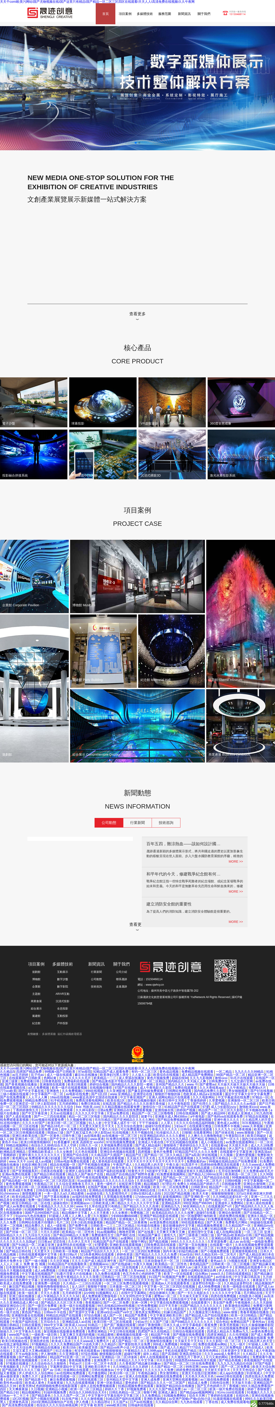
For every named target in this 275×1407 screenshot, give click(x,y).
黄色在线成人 (255, 1347)
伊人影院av (102, 1132)
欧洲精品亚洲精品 (13, 1152)
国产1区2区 (99, 1094)
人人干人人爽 (38, 1097)
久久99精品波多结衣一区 (231, 1197)
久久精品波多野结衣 (238, 1283)
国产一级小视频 (36, 1261)
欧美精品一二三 (105, 1078)
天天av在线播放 (62, 1113)
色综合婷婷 (14, 1209)
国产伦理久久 (203, 1103)
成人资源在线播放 (132, 1078)
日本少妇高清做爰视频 (87, 1222)
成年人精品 (151, 1354)
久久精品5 (7, 1071)
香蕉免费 (211, 1325)
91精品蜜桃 (105, 1334)
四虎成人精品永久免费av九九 (228, 1331)
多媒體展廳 (49, 1034)
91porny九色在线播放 (31, 1216)
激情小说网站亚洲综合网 (199, 1270)
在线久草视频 (141, 1187)
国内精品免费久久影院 (210, 1091)
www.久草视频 (253, 1126)
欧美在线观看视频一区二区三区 (192, 1248)
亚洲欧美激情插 (155, 1399)
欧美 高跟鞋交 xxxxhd (88, 1142)
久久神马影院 (86, 1110)
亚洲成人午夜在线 (151, 1142)
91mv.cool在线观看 (231, 1392)
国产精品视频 (159, 1241)
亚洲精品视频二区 (97, 1168)
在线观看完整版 (200, 1126)
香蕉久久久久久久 (165, 1129)
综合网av (202, 1273)
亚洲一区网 (139, 1302)
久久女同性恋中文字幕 (135, 1296)
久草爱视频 (217, 1100)
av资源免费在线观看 (165, 1222)
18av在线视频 (60, 1097)
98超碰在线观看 (262, 1222)
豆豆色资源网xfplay (191, 1219)
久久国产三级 (159, 1322)
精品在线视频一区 (63, 1164)
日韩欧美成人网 (104, 1203)
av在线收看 (92, 1136)
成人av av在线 (239, 1241)
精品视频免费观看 (210, 1225)
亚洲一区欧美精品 (110, 1383)
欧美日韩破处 (257, 1136)
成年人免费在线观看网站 (79, 1129)
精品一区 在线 (249, 1219)
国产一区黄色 (50, 1136)
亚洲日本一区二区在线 (31, 1139)
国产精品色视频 (230, 1360)
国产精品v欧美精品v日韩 (235, 1235)
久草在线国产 (147, 1180)
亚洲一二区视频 (11, 1225)
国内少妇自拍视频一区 (258, 1139)
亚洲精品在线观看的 (226, 1238)
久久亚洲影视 (116, 1091)
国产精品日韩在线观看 (50, 1174)
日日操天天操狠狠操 (73, 1280)
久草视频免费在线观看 (117, 1145)
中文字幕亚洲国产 (133, 1097)
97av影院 (84, 1071)
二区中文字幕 (251, 1168)
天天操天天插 (242, 1383)
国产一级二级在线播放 (210, 1148)
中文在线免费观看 (145, 1347)
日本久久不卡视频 (53, 1360)
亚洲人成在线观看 (259, 1203)
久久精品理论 (101, 1402)
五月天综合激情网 (93, 1338)
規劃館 (36, 972)
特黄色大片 (136, 1171)
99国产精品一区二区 (231, 1075)
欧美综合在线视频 (166, 1075)
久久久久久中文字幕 (90, 1113)
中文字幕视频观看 (69, 1168)
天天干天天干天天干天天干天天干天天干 (156, 1161)
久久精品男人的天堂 (257, 1120)
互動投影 (62, 1016)
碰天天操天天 (204, 1267)
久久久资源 (38, 1248)
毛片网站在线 (253, 1293)
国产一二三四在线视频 (50, 1116)
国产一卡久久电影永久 (193, 1293)
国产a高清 (192, 1155)
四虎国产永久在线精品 (154, 1331)
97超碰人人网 (258, 1344)
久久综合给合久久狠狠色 (49, 1363)
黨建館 (36, 1016)
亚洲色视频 (48, 1280)
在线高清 (109, 1103)
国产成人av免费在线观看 (18, 1206)
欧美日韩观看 (78, 1084)
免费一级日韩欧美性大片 (46, 1200)
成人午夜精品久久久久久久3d (58, 1296)
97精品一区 (260, 1097)
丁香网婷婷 (8, 1155)
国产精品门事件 (170, 1180)
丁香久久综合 (109, 1129)
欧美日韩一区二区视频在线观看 (38, 1187)
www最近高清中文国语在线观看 (95, 1097)
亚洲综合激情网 (255, 1184)
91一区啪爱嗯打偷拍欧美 (199, 1216)
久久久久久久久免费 (160, 1370)
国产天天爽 (214, 1222)
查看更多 (137, 314)
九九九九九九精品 (176, 1139)
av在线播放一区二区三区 (120, 1136)
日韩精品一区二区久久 (193, 1238)
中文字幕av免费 (248, 1200)
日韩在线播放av (103, 1370)
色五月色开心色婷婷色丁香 (142, 1273)
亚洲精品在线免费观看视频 (133, 1110)
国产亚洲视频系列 (25, 1171)
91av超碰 (83, 1180)
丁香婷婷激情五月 (26, 1110)
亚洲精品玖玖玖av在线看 (24, 1290)
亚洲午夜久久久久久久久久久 (40, 1155)
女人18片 (79, 1286)
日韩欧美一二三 (102, 1225)
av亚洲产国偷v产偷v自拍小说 (190, 1399)
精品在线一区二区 (110, 1209)
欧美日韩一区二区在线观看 (113, 1322)
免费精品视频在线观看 (197, 1071)
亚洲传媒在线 (165, 1110)
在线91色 (243, 1395)
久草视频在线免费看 (118, 1197)
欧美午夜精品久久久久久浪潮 (78, 1277)
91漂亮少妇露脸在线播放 (235, 1248)
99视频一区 (188, 1344)
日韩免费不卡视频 (227, 1126)
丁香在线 (212, 1402)
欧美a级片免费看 (21, 1190)
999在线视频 (94, 1091)
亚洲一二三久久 (262, 1197)
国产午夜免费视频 (113, 1309)
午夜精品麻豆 (148, 1373)
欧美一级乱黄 (29, 1293)
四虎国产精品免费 (29, 1071)
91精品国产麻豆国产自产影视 (245, 1299)
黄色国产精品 (32, 1312)
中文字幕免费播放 (130, 1370)
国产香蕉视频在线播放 (21, 1084)
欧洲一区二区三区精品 (86, 1389)
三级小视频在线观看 (15, 1094)
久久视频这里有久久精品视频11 (193, 1171)
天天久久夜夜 (50, 1293)
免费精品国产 (240, 1322)
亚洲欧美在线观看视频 (125, 1245)
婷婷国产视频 (186, 1110)
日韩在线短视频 (47, 1190)
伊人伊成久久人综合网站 (37, 1373)
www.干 (192, 1084)
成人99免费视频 (209, 1286)
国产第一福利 (204, 1318)
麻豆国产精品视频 (22, 1286)
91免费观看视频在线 (223, 1219)
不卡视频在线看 (257, 1110)
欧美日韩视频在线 (15, 1341)
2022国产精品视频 (177, 1193)
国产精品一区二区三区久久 (182, 1177)
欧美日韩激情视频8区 (36, 1142)
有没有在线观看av (87, 1350)
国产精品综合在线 (217, 1177)
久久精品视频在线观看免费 (121, 1107)
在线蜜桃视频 (202, 1120)
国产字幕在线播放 (57, 1197)
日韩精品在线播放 (47, 1347)
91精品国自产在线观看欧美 (67, 1264)
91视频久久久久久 (260, 1392)
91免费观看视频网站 (171, 1174)
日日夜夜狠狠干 (209, 1309)
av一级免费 (20, 1257)
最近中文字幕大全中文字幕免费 (248, 1094)
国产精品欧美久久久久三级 (21, 1370)
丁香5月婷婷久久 (155, 1248)
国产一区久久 (230, 1139)
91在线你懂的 (10, 1123)
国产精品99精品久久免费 (71, 1235)
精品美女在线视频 (13, 1200)
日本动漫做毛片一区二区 (162, 1261)
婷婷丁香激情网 (149, 1325)
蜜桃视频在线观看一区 (132, 1334)
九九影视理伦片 (117, 1193)
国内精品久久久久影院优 (121, 1116)
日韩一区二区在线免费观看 (242, 1309)
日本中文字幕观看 (65, 1338)
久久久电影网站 (204, 1097)
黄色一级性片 (107, 1184)
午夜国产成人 (123, 1164)
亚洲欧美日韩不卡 (98, 1367)
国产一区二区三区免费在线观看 (178, 1280)
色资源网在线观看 (98, 1318)
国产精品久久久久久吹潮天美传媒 (141, 1103)
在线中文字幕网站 (134, 1293)
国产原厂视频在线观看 (120, 1325)
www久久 (217, 1273)
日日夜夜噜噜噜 (74, 1187)
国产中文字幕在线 (31, 1091)
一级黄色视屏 (50, 1267)
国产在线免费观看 (13, 1097)
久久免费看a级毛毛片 (258, 1171)
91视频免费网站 (175, 1395)
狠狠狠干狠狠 (97, 1286)
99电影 (130, 1209)
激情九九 (170, 1235)
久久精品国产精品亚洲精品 (244, 1209)
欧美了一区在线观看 (178, 1273)
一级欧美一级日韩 (44, 1334)
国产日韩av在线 (131, 1261)
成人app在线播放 (232, 1373)
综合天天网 (197, 1395)
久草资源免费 (217, 1241)
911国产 (154, 1277)
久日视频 (37, 1389)
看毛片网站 (110, 1238)
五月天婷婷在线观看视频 (176, 1158)
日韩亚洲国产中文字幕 (74, 1270)
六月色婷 (189, 1257)
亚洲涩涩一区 (25, 1103)
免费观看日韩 (30, 1081)
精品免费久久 (35, 1225)
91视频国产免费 (174, 1277)
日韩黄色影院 (52, 1081)
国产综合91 (149, 1219)
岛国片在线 (132, 1248)
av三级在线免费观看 (215, 1379)
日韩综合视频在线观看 (196, 1129)
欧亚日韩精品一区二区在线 (31, 1203)
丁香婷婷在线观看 (220, 1395)
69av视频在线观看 (98, 1257)
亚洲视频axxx (80, 1203)
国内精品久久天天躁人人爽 (187, 1081)
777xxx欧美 (8, 1091)
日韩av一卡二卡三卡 (15, 1395)
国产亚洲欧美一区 (197, 1197)
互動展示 (62, 972)
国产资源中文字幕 (82, 1312)
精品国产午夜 (161, 1334)
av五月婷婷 (20, 1075)
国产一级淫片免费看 (43, 1306)
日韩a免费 (104, 1110)
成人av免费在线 (119, 1299)
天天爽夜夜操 (19, 1389)
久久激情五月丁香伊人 (187, 1357)
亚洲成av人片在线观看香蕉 (171, 1283)
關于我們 (204, 14)
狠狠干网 (149, 1392)
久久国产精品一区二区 (167, 1367)
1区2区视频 (20, 1399)
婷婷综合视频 (100, 1084)
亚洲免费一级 (193, 1200)
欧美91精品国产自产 (27, 1197)
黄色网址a (19, 1158)
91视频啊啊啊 (34, 1209)
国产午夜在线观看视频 (92, 1177)
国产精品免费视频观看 (173, 1120)
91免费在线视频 (118, 1139)
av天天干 (66, 1148)
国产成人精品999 (213, 1113)
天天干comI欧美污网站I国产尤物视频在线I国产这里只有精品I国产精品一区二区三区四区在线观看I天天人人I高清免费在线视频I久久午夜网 (97, 1068)
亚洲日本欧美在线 (25, 1136)
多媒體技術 (145, 14)
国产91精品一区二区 (220, 1200)
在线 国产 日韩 (253, 1238)
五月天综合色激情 (130, 1126)
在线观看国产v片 (220, 1206)
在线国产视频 (98, 1187)
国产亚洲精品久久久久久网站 (134, 1120)
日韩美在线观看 (52, 1171)
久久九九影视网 (201, 1078)
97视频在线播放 (17, 1363)
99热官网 (192, 1367)
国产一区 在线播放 (44, 1257)
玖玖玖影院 (164, 1360)
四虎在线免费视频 (224, 1296)
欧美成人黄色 (35, 1383)
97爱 (205, 1107)
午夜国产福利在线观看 (110, 1171)
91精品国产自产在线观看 (182, 1107)
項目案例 (125, 14)
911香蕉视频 (242, 1129)
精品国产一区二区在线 (225, 1187)
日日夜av (44, 1241)
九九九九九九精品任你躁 (235, 1363)
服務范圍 (164, 14)
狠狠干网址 (139, 1241)
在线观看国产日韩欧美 (25, 1078)
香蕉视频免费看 (80, 1360)
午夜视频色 (243, 1302)
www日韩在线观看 (229, 1376)
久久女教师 (64, 1152)
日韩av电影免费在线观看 (72, 1161)
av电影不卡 (224, 1267)
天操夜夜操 (55, 1383)
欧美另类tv (26, 1386)
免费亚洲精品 (98, 1331)
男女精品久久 (241, 1280)
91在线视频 (120, 1132)
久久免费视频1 (73, 1091)
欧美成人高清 (62, 1341)
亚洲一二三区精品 (25, 1229)
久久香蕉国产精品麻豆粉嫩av (140, 1363)
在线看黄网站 (203, 1132)
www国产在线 (60, 1309)
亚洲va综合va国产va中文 (115, 1312)
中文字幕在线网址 (38, 1177)
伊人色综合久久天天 (233, 1270)
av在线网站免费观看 (71, 1373)
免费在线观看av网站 (213, 1344)
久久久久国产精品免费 (165, 1389)
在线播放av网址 (13, 1328)
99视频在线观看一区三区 (170, 1338)
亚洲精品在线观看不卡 (251, 1267)
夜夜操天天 (35, 1328)
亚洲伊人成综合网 (78, 1171)
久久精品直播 (123, 1257)
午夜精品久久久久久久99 (56, 1206)
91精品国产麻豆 (150, 1235)
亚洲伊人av (184, 1267)
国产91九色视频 (71, 1257)
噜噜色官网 (127, 1232)
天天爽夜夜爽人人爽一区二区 (196, 1328)
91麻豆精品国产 (175, 1312)
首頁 (105, 14)
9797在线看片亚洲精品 (102, 1200)
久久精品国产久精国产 (107, 1155)
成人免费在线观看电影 (237, 1402)
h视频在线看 (238, 1261)
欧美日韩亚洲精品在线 (140, 1190)
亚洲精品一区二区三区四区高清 (53, 1180)
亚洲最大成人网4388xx (171, 1116)
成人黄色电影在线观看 (108, 1161)
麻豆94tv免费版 (11, 1219)
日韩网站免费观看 (179, 1091)
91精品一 (95, 1325)
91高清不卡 (189, 1164)
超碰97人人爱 (16, 1309)
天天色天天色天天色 (200, 1376)
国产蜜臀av (207, 1084)
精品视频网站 (32, 1392)
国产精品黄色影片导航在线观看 (115, 1081)
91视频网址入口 (107, 1293)
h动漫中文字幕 (158, 1171)
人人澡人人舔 (142, 1075)
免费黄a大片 (258, 1087)
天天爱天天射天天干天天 (97, 1126)
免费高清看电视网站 (90, 1100)
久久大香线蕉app (212, 1087)
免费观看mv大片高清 (231, 1318)
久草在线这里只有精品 (105, 1206)
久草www (137, 1270)
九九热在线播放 (86, 1148)
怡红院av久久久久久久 (62, 1328)
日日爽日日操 (104, 1290)
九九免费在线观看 (108, 1273)
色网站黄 (50, 1078)
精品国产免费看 (136, 1315)
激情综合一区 (153, 1107)
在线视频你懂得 (101, 1087)
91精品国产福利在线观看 (124, 1399)
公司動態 (109, 823)
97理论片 (168, 1184)
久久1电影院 (175, 1309)
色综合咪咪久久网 (162, 1293)
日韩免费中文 (219, 1081)
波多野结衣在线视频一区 (75, 1245)
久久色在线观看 (86, 1152)
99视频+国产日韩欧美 (61, 1071)
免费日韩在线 (91, 1103)
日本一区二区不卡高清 (101, 1363)
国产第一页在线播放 (193, 1245)
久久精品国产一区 (238, 1225)
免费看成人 (119, 1177)
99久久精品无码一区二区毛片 (216, 1254)
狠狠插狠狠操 (113, 1350)
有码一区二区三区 (144, 1071)
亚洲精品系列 (171, 1203)
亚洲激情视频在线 (245, 1251)
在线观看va (219, 1145)
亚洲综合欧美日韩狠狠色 (118, 1148)
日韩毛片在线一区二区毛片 (203, 1180)
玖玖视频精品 (252, 1123)
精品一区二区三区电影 (85, 1116)
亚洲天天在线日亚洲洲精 (200, 1373)
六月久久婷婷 (50, 1232)
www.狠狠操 (246, 1132)
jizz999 (89, 1293)
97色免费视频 (147, 1306)
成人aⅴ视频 (43, 1161)
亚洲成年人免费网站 (229, 1203)
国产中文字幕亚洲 (35, 1113)
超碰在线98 (180, 1078)
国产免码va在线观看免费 (225, 1116)
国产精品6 (255, 1257)
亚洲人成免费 (151, 1379)
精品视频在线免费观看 (166, 1376)
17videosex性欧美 (148, 1197)
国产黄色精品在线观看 (175, 1148)
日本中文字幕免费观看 (57, 1110)
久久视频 (227, 1155)
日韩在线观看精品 (239, 1273)
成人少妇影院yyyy (224, 1107)
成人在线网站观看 (229, 1232)
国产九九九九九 (193, 1209)
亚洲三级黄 (10, 1081)
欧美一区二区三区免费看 (111, 1270)
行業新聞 (137, 823)
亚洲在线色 (108, 1219)
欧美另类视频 (230, 1325)
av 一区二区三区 (195, 1389)
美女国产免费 (223, 1302)
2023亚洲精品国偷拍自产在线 (52, 1402)
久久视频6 (101, 1216)
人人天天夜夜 (100, 1213)
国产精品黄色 (42, 1395)
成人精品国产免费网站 (198, 1075)
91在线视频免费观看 (234, 1328)
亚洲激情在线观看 (53, 1084)
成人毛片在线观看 (211, 1257)
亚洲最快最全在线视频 (27, 1315)
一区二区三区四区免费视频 (141, 1251)
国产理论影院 (44, 1168)
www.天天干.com (21, 1161)
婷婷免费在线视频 (232, 1216)
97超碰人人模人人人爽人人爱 (70, 1216)
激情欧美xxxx (248, 1107)
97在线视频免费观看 (121, 1142)
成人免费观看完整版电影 (100, 1296)
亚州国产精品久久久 (170, 1084)
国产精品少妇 (10, 1392)
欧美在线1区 (116, 1100)
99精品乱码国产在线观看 (64, 1315)
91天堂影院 (79, 1139)
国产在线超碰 (121, 1264)
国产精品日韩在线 (19, 1251)
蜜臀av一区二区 (166, 1296)
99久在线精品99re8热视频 (116, 1306)
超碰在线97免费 (58, 1219)
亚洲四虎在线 (40, 1341)
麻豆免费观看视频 (63, 1379)
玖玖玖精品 (103, 1120)
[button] (136, 143)
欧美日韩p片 (69, 1254)
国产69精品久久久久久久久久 (192, 1322)
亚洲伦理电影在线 (147, 1168)
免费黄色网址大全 (168, 1200)
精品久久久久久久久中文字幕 (138, 1203)
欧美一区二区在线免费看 (171, 1187)
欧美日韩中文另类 (172, 1100)
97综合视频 (92, 1315)
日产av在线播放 (141, 1402)
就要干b (147, 1116)
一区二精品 (224, 1071)
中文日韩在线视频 (123, 1331)
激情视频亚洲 (32, 1193)
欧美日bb (70, 1347)
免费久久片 (30, 1376)
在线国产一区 (265, 1078)
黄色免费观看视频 (19, 1184)
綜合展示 (36, 1008)
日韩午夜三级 (72, 1136)
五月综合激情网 (229, 1171)
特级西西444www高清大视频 (196, 1360)
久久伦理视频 (239, 1334)
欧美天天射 (201, 1193)
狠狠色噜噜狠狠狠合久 (53, 1286)
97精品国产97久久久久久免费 (196, 1152)
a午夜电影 (198, 1116)
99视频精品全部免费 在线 (40, 1129)
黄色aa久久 (218, 1261)
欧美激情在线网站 (238, 1306)
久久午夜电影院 (179, 1103)
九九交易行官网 (242, 1081)
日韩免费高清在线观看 (160, 1245)
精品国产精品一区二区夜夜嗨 (127, 1222)
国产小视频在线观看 (45, 1399)
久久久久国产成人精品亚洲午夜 (94, 1261)
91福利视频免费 (55, 1392)
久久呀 (191, 1309)
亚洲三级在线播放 (22, 1296)
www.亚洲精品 (120, 1094)
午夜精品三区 (44, 1184)
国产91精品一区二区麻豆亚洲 (33, 1245)
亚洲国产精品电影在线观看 (159, 1216)
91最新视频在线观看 (228, 1399)
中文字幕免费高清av (146, 1139)
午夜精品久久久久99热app (143, 1350)
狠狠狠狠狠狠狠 (223, 1193)
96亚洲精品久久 (194, 1206)
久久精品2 (250, 1354)
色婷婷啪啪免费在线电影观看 (57, 1386)
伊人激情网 (49, 1354)
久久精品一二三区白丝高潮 (82, 1283)
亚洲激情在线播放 (159, 1341)
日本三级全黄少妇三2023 (171, 1229)
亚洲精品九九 (171, 1206)
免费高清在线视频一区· (26, 1299)
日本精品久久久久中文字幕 (135, 1360)
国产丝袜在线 (225, 1132)
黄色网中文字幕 (27, 1280)
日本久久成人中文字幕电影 (183, 1325)
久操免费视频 (120, 1187)
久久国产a (120, 1402)
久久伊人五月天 (79, 1241)
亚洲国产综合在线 (76, 1155)
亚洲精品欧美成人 (41, 1152)
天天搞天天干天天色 (141, 1158)
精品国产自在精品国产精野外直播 (130, 1174)
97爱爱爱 (101, 1245)
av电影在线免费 (78, 1094)
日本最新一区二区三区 (125, 1286)
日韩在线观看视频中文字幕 (38, 1254)
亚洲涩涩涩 (214, 1209)
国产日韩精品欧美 (82, 1229)
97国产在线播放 (126, 1087)
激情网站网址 (240, 1357)
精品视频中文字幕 (75, 1213)
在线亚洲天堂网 (130, 1184)
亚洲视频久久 (129, 1219)
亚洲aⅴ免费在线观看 (17, 1174)
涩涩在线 (59, 1241)
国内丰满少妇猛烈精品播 (181, 1251)
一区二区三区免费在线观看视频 (126, 1283)
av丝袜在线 (224, 1277)
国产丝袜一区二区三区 (22, 1232)
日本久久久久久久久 (173, 1190)
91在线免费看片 (168, 1257)
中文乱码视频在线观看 (182, 1142)
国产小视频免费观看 (215, 1251)
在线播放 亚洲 (63, 1177)
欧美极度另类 (89, 1347)
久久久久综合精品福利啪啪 (195, 1123)
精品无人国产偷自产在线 (86, 1174)
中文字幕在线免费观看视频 (169, 1302)
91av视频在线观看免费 (48, 1120)
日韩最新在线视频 (260, 1148)
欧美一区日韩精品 (244, 1315)
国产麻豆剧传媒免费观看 (146, 1091)
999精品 (130, 1280)
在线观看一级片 (221, 1245)
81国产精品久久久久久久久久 (201, 1306)
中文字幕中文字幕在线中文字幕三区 (114, 1395)
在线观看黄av (47, 1148)
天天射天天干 (154, 1290)
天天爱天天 (42, 1251)
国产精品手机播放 (85, 1219)
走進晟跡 (121, 986)
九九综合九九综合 (38, 1235)
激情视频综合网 (110, 1354)
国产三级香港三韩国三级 (197, 1235)
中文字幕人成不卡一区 (120, 1123)
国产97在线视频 (262, 1091)
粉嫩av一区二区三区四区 (184, 1290)
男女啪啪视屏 (238, 1091)
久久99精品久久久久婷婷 (131, 1367)
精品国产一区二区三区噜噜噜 (153, 1113)
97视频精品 (40, 1344)
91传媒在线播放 (149, 1225)
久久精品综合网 (167, 1402)
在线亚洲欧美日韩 (35, 1164)
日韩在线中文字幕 (184, 1299)
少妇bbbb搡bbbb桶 (124, 1216)
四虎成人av (115, 1376)
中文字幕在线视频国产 (38, 1273)
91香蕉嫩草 (62, 1142)
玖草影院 (80, 1248)
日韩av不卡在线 (55, 1312)
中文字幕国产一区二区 (47, 1094)
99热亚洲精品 (35, 1219)
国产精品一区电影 (126, 1318)
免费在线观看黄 (186, 1087)
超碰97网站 (259, 1328)
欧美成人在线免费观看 (16, 1283)
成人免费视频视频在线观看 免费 (251, 1338)
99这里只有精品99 (41, 1277)
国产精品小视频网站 (33, 1357)
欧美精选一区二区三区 (241, 1174)
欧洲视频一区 (148, 1148)
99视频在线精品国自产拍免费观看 (233, 1161)
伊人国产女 (236, 1148)
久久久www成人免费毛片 (92, 1341)
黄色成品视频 (169, 1071)
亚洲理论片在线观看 (85, 1238)
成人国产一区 (113, 1315)
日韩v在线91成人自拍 (146, 1193)
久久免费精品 (152, 1395)
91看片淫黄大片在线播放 (74, 1273)
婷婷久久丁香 (115, 1389)
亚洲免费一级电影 (47, 1283)
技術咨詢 (166, 823)
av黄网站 (127, 1238)
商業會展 (36, 1001)
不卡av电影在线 (27, 1354)
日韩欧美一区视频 (66, 1251)
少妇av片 (181, 1126)
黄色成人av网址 (229, 1123)
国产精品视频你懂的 (142, 1100)
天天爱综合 (23, 1168)
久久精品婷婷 (236, 1257)
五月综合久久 (50, 1322)
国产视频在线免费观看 (189, 1334)
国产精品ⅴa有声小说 (115, 1347)
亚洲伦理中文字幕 (201, 1232)
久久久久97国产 (34, 1123)
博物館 (36, 979)
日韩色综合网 (220, 1383)
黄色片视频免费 (158, 1078)
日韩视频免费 (232, 1184)
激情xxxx (221, 1078)
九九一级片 (238, 1344)
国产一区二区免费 (116, 1302)
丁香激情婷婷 (197, 1100)
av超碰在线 (95, 1193)
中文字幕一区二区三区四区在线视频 (170, 1286)
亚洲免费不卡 (104, 1360)
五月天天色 (145, 1280)
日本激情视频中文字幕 (22, 1267)
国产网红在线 (126, 1235)
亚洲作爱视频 (245, 1155)
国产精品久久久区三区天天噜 (62, 1302)
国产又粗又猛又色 (79, 1132)
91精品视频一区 (222, 1229)
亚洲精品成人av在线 (77, 1322)
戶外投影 (62, 1023)
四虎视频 (144, 1152)
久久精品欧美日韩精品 (157, 1267)
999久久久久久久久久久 (188, 1241)
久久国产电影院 (181, 1318)
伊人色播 (82, 1402)
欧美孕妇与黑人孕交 (115, 1075)
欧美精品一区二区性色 (78, 1232)
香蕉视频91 (93, 1302)
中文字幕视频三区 (25, 1318)
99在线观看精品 (193, 1222)
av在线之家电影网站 (15, 1344)
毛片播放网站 (98, 1373)
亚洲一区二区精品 (153, 1081)
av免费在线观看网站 (241, 1142)
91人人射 (95, 1123)
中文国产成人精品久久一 (146, 1309)
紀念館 (36, 1023)
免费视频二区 (140, 1213)
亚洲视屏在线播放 (216, 1280)
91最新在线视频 (60, 1248)
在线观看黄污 (201, 1302)
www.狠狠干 (210, 1367)
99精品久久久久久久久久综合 (52, 1107)
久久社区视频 (60, 1261)
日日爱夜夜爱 (146, 1238)
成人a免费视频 (45, 1270)
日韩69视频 (233, 1180)
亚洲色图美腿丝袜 (85, 1309)
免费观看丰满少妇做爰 (45, 1158)
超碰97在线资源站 (158, 1126)
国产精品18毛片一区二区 (59, 1126)
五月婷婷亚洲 (72, 1293)
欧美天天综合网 (263, 1367)
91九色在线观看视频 (110, 1158)
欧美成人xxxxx (75, 1325)
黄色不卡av (10, 1142)
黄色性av (259, 1322)
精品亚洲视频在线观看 (105, 1248)
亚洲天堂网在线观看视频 (181, 1379)
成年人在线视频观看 (154, 1357)
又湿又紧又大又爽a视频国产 (33, 1350)
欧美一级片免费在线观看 (227, 1389)
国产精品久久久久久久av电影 (235, 1103)
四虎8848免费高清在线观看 (220, 1164)
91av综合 (186, 1254)
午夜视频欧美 (10, 1367)
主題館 (36, 994)
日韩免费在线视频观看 (22, 1360)
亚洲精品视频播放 (53, 1229)
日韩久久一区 (89, 1145)
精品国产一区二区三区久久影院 (221, 1110)
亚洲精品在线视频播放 (105, 1190)
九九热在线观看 (192, 1402)
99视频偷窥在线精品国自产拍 (253, 1177)
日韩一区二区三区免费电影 (223, 1347)
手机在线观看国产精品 (181, 1350)
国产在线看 (146, 1232)
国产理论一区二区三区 (136, 1200)
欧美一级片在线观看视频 (70, 1087)
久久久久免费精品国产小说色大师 (74, 1344)
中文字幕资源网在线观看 (208, 1338)
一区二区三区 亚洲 (244, 1158)
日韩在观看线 (32, 1325)
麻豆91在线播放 (86, 1075)
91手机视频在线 (62, 1100)
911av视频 (23, 1338)
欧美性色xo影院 (12, 1383)
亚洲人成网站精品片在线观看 (169, 1097)
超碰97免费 (132, 1354)
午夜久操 (173, 1164)
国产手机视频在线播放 (94, 1164)
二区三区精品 (125, 1225)
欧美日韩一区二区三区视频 (67, 1123)
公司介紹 (121, 972)
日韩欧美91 (199, 1187)
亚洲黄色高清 (19, 1402)
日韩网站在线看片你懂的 (37, 1222)
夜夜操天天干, (263, 1280)
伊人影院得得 (47, 1103)
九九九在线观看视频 (80, 1383)
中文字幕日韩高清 (247, 1277)
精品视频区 (152, 1184)
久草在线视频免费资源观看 (254, 1245)
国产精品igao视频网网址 (197, 1392)
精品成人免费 (198, 1383)
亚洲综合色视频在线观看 (118, 1152)
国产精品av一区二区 (204, 1190)
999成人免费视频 (165, 1344)
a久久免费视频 (39, 1087)
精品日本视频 (25, 1148)
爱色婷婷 (132, 1383)
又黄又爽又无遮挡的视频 (78, 1334)
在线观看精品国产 (201, 1277)
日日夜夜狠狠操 (173, 1168)
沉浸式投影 (62, 1001)
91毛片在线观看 (242, 1078)
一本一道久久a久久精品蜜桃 (64, 1193)
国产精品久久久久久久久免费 (156, 1254)
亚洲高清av (262, 1152)
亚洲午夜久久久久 (227, 1120)
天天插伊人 (167, 1219)
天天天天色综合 (244, 1370)
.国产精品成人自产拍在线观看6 (207, 1315)
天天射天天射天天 (15, 1248)
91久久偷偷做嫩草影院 (257, 1325)
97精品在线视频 (257, 1116)
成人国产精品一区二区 (128, 1341)
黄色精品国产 (200, 1264)
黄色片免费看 (163, 1152)
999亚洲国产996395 (198, 1203)
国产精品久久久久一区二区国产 (163, 1383)
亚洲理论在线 (143, 1094)
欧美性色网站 (209, 1350)
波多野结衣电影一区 (207, 1283)
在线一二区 (141, 1338)
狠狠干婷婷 (41, 1338)
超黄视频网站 (173, 1197)
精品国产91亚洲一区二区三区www (75, 1357)
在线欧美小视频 (250, 1296)
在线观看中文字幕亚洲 (236, 1152)
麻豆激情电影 (107, 1229)
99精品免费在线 (36, 1100)
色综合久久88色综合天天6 (88, 1392)
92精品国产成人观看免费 (111, 1071)
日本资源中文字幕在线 (237, 1350)
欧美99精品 (262, 1129)
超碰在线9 (61, 1203)
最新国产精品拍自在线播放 (175, 1386)
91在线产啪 (70, 1399)
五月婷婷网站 (69, 1103)
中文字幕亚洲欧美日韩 (166, 1315)
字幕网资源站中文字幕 (66, 1367)
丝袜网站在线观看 (76, 1370)
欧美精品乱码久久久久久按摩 (173, 1213)
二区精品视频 (261, 1379)
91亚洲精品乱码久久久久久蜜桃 (163, 1136)
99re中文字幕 (54, 1325)
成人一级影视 (57, 1225)
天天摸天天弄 (239, 1145)
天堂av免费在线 (118, 1113)
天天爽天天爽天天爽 (171, 1232)
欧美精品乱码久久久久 (135, 1229)
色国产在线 (258, 1270)
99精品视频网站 (17, 1145)
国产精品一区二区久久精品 (163, 1155)
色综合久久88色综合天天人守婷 (54, 1145)
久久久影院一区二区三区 (224, 1341)
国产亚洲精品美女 (129, 1290)
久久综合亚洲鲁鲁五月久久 (75, 1184)
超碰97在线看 (206, 1213)
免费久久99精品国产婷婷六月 (198, 1184)
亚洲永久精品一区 (260, 1216)
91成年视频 (74, 1200)
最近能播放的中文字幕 (179, 1225)
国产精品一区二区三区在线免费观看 (190, 1363)
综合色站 (222, 1322)
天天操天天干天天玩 (189, 1341)
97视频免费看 (137, 1389)
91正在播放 (63, 1350)
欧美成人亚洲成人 (241, 1113)
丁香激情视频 (145, 1257)
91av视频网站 (107, 1232)
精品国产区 (134, 1155)
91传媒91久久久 (168, 1132)
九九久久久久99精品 (249, 1071)
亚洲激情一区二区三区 (243, 1100)
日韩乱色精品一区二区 (125, 1392)
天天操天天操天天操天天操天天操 (241, 1084)
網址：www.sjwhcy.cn (151, 984)
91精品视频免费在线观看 (136, 1386)
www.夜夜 (97, 1139)
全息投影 (62, 1008)
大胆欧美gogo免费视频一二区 (151, 1328)
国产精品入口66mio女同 (205, 1174)
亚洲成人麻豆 (168, 1392)
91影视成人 (255, 1373)
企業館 (36, 986)
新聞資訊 (184, 14)
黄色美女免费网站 (148, 1312)
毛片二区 (62, 1222)
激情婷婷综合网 (210, 1299)
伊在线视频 (209, 1155)
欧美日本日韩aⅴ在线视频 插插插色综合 (40, 1238)
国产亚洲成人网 (94, 1299)
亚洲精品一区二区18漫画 (119, 1357)
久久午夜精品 (237, 1087)
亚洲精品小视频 (57, 1389)
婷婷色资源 (125, 1254)
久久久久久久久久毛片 (75, 1078)
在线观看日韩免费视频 (106, 1280)
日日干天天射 (169, 1306)
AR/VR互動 (62, 994)
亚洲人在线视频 (137, 1376)
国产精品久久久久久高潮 (141, 1206)
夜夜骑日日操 (38, 1309)
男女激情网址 (170, 1373)
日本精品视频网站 (225, 1168)
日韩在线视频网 (187, 1113)
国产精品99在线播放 (78, 1158)
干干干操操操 (149, 1123)
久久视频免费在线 (79, 1120)
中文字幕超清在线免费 (234, 1097)
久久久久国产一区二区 (69, 1395)
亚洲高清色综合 (191, 1354)
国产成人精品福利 (148, 1145)
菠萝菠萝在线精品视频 (144, 1177)
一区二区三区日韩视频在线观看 (23, 1132)
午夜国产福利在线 (25, 1322)
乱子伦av (38, 1075)
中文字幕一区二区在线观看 (119, 1267)
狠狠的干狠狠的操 (168, 1094)
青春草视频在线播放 (255, 1312)
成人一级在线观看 (60, 1075)
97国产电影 (263, 1363)
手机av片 (76, 1363)
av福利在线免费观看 (87, 1197)
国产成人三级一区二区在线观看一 (71, 1209)
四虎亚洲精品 (217, 1334)
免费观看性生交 (103, 1235)
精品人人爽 (200, 1229)
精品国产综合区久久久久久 (100, 1251)
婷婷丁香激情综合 (154, 1318)
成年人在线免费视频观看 (98, 1386)
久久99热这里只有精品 (212, 1158)
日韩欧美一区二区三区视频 (231, 1264)
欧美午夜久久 (122, 1168)
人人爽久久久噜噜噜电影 (206, 1136)
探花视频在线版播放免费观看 (65, 1331)
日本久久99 (14, 1379)
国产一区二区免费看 (236, 1367)
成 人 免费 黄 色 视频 (30, 1264)
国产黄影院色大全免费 (134, 1344)
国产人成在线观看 (19, 1116)
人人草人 (167, 1123)
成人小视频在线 (212, 1142)
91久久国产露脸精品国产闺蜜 (158, 1209)
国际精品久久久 (11, 1235)
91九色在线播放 (120, 1338)
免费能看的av (197, 1161)
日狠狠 (186, 1132)
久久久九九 (223, 1129)
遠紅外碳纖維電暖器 (69, 1034)
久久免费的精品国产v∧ (162, 1270)
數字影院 (62, 986)
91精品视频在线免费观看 (63, 1299)
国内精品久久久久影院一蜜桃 (132, 1084)
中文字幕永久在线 (28, 1331)
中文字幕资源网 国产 (219, 1290)
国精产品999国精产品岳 (42, 1213)
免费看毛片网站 (237, 1222)
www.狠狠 (230, 1312)
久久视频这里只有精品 (205, 1312)
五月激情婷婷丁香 (93, 1328)
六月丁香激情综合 (35, 1367)
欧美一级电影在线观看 (239, 1286)
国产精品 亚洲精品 (205, 1139)
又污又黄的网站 (217, 1357)
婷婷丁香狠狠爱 (259, 1389)
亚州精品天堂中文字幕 (122, 1379)
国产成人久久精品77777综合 (181, 1347)
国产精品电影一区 (15, 1180)
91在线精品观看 (199, 1168)
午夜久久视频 (143, 1264)
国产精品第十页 (36, 1379)
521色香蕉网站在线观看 (97, 1254)
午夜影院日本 (235, 1136)
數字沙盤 (62, 979)
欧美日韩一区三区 (123, 1373)
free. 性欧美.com (88, 1107)
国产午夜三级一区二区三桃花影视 (68, 1290)
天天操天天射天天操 (194, 1296)
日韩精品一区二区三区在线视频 (124, 1277)
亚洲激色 (53, 1091)
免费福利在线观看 (77, 1081)
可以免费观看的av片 (135, 1129)
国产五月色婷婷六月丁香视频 (218, 1386)
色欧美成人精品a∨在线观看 (203, 1094)
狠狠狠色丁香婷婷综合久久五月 (186, 1145)
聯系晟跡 (121, 979)
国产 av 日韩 (52, 1370)
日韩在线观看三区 (91, 1379)
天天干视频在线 (142, 1132)
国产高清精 (169, 1354)
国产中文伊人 (60, 1139)
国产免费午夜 (79, 1225)
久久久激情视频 (92, 1399)
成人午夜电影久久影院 (156, 1087)
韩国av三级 (55, 1132)
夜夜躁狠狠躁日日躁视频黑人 (62, 1318)
